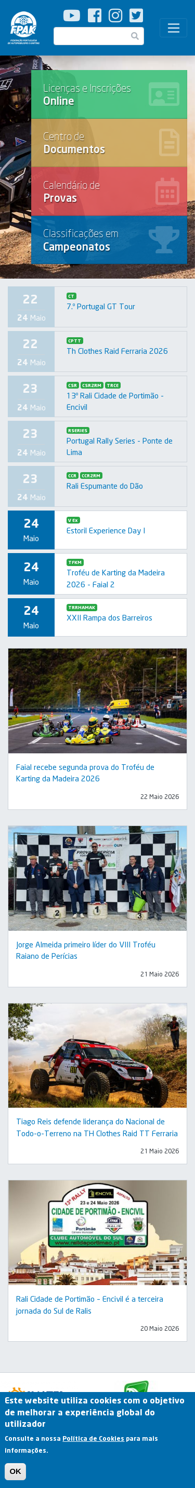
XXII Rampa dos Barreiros (109, 617)
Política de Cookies (93, 1442)
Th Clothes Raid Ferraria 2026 (117, 350)
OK (15, 1475)
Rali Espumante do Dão (105, 485)
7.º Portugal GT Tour (101, 306)
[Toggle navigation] (173, 28)
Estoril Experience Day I (106, 530)
